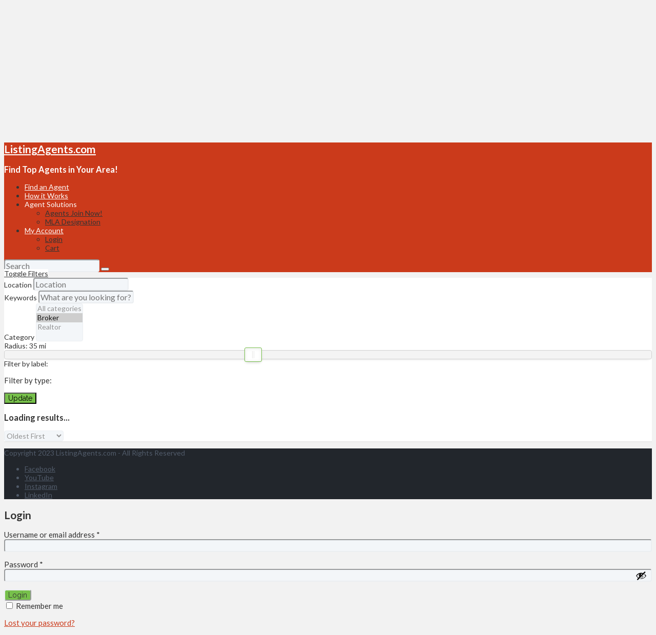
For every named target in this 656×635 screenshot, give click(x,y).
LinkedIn (38, 494)
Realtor (59, 327)
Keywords (20, 297)
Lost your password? (39, 622)
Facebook (40, 468)
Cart (52, 247)
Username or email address (52, 534)
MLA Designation (72, 221)
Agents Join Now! (73, 213)
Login (54, 239)
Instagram (41, 486)
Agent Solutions (51, 204)
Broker (59, 317)
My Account (44, 230)
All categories (59, 308)
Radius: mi (25, 345)
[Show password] (641, 575)
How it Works (46, 195)
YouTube (39, 477)
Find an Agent (47, 186)
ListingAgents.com (50, 148)
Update (20, 398)
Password (23, 564)
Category (19, 337)
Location (18, 284)
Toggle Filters (26, 273)
